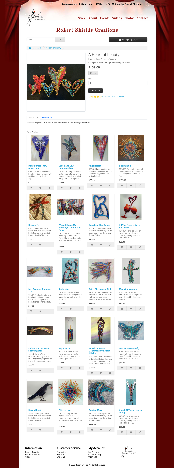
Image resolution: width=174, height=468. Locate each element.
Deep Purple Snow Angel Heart (37, 167)
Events (105, 18)
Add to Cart (95, 90)
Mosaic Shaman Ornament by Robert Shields (99, 351)
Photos (129, 18)
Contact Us (62, 452)
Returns (60, 454)
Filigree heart (65, 410)
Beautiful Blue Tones (99, 225)
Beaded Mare (95, 410)
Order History (94, 454)
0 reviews (106, 96)
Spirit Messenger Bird (100, 289)
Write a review (118, 96)
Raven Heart (34, 410)
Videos (117, 18)
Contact (142, 18)
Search (38, 48)
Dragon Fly (33, 225)
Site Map (61, 456)
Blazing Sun (125, 165)
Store (82, 18)
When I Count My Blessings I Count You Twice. (70, 227)
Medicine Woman (128, 289)
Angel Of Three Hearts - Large (130, 411)
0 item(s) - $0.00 (127, 39)
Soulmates (64, 289)
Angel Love (64, 348)
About (92, 18)
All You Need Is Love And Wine (129, 226)
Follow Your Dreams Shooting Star (38, 349)
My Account (93, 452)
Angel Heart (95, 165)
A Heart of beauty (53, 48)
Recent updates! (32, 454)
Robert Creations (33, 452)
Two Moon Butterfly (129, 348)
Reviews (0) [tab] (47, 117)
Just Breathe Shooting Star (39, 290)
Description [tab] (33, 117)
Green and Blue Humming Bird (66, 167)
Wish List (92, 456)
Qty (89, 79)
